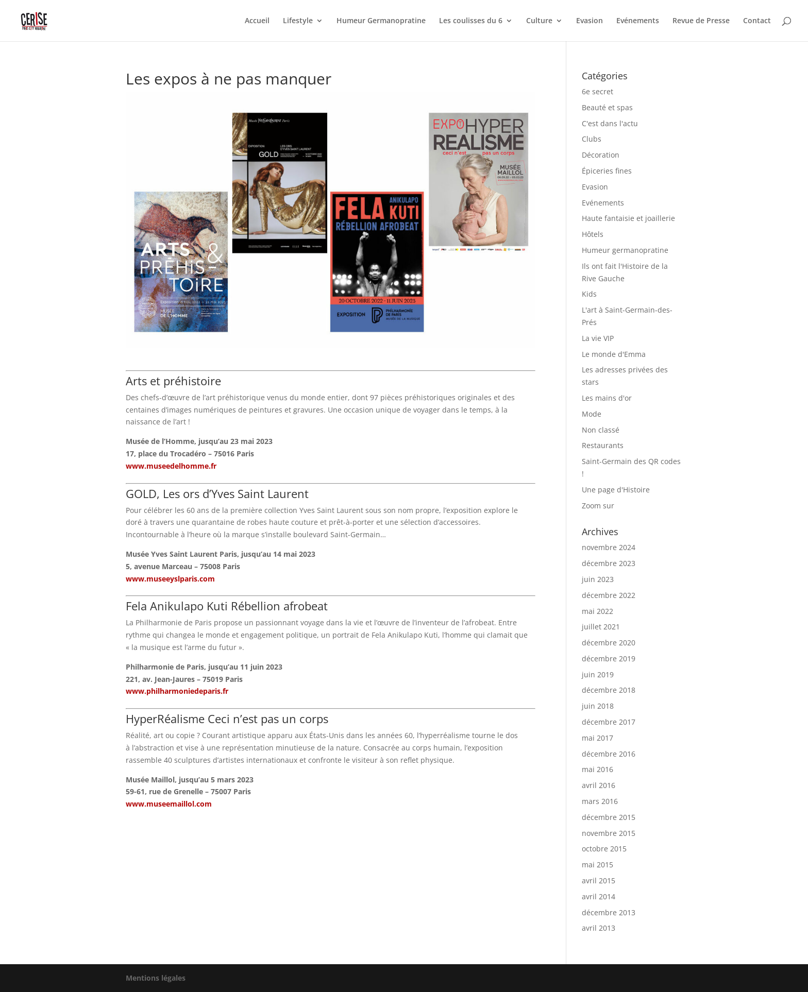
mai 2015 (597, 864)
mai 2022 (597, 611)
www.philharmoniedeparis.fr (177, 691)
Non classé (600, 430)
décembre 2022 (608, 595)
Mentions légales (156, 978)
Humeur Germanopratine (381, 21)
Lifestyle (298, 21)
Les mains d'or (607, 398)
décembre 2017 (608, 722)
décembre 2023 (608, 563)
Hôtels (592, 234)
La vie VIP (598, 338)
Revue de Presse (701, 21)
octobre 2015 (604, 848)
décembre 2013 (608, 912)
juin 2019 (598, 674)
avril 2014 (598, 896)
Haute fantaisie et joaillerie (628, 218)
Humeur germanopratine (625, 250)
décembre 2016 (608, 754)
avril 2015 (598, 880)
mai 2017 (597, 738)
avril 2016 (598, 785)
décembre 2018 (608, 690)
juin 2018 (598, 706)
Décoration (600, 155)
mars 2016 (600, 801)
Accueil (257, 21)
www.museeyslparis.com (170, 579)
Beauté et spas (607, 107)
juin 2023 (598, 579)
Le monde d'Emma (614, 354)
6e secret (597, 91)
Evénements (637, 21)
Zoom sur (598, 505)
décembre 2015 (608, 817)
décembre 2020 (608, 642)
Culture (539, 21)
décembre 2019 (608, 658)
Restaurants (603, 445)
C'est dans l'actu (610, 123)
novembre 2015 (608, 833)
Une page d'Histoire (616, 489)
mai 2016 (597, 769)
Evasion (589, 21)
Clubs (591, 139)
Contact (757, 21)
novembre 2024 (608, 547)
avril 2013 (598, 928)
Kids (589, 294)
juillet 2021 (601, 626)
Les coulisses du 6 (470, 21)
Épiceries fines (607, 171)
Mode (591, 414)
